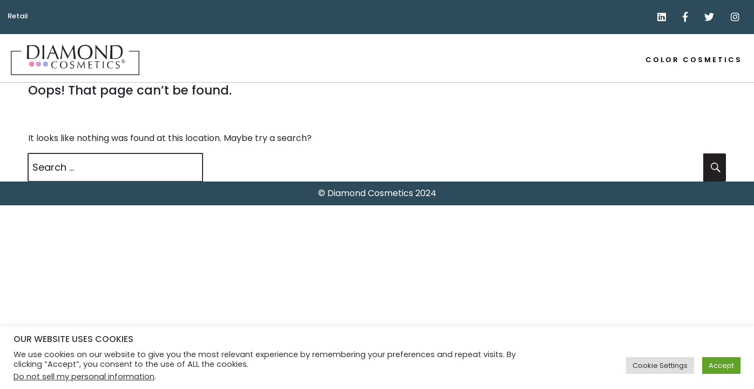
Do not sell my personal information (84, 376)
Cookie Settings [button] (660, 365)
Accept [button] (721, 365)
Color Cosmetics (693, 60)
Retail (18, 16)
